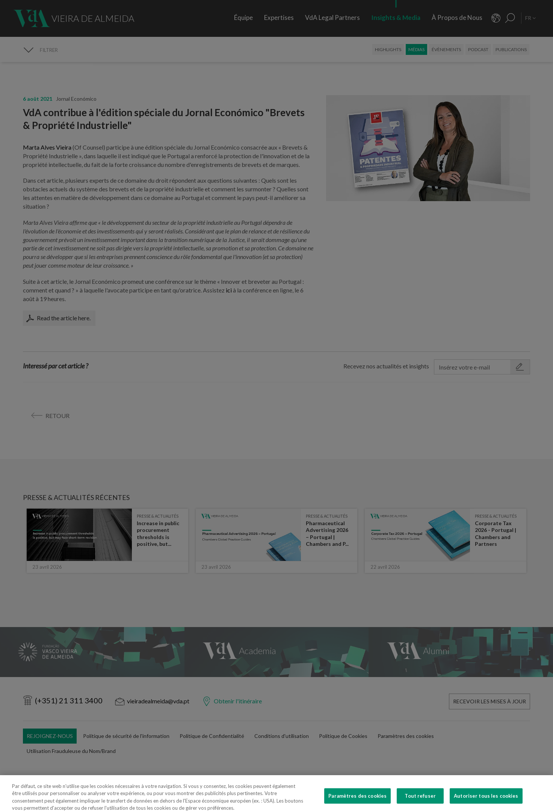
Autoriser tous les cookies (486, 802)
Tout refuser (420, 802)
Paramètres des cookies (357, 802)
